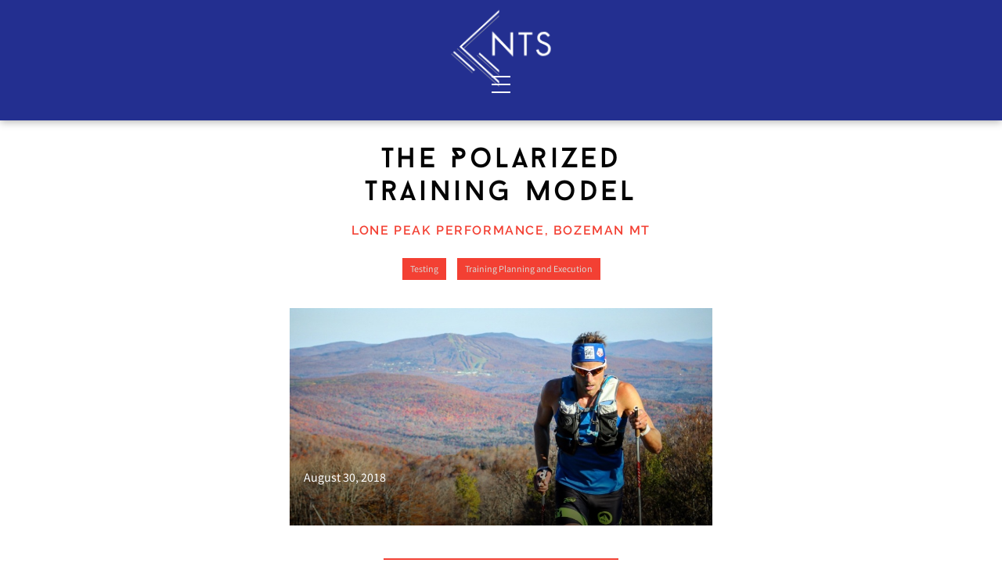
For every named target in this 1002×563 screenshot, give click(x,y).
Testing (424, 354)
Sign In (855, 16)
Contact (311, 83)
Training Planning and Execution (529, 354)
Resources (858, 83)
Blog (760, 83)
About (224, 83)
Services (136, 83)
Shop (664, 83)
